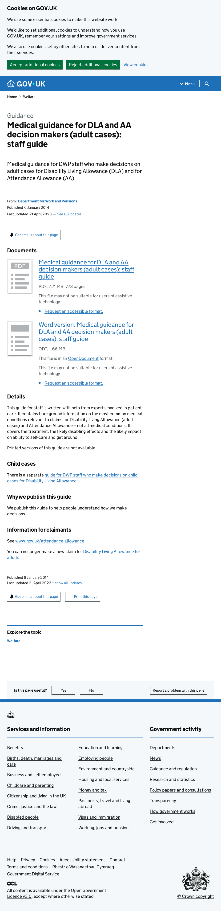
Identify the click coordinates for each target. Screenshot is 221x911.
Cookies (47, 859)
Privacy (28, 859)
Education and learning (100, 747)
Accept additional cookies (35, 64)
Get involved (162, 822)
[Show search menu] (207, 84)
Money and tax (92, 790)
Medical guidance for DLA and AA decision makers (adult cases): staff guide (86, 269)
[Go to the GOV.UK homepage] (26, 83)
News (155, 758)
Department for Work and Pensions (47, 201)
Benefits (15, 747)
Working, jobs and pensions (104, 827)
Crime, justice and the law (32, 806)
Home (12, 96)
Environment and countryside (106, 768)
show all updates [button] (67, 583)
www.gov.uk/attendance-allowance (49, 541)
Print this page (85, 596)
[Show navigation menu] (187, 84)
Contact (117, 859)
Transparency (163, 800)
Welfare (29, 96)
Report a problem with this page (178, 690)
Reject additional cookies (93, 64)
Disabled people (23, 817)
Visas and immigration (99, 817)
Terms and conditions (27, 867)
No (96, 690)
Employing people (95, 758)
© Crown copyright (195, 896)
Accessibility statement (82, 859)
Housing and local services (103, 779)
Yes (68, 690)
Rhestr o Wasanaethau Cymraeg (83, 867)
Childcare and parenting (30, 785)
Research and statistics (172, 779)
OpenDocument (83, 358)
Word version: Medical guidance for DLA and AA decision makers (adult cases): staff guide (86, 332)
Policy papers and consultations (180, 790)
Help (11, 859)
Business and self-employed (34, 774)
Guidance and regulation (173, 768)
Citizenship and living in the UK (36, 796)
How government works (172, 811)
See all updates (69, 214)
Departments (162, 747)
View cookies (136, 64)
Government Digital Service (33, 874)
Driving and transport (27, 827)
